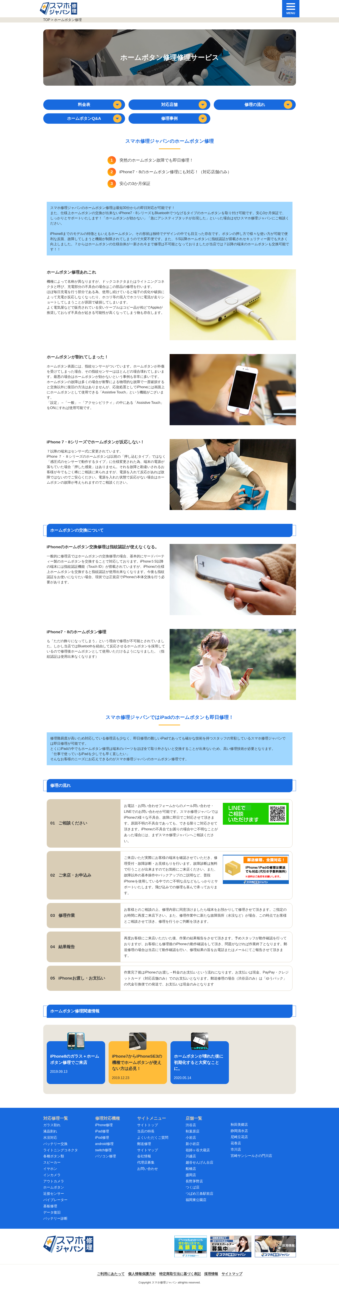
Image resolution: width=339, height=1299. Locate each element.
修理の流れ (269, 106)
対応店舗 (184, 106)
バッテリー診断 (55, 1225)
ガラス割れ (52, 1132)
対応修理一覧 (55, 1125)
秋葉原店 (192, 1138)
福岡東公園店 (196, 1207)
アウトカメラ (53, 1188)
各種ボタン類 (53, 1163)
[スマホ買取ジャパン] (190, 1253)
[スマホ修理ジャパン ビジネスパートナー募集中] (230, 1253)
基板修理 (50, 1213)
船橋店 (191, 1175)
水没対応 (50, 1144)
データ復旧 (52, 1219)
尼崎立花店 (239, 1144)
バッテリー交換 (55, 1151)
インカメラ (52, 1182)
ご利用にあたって (111, 1281)
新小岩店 (192, 1151)
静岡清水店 (239, 1138)
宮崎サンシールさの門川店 (251, 1162)
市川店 (236, 1156)
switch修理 (103, 1157)
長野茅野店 (194, 1188)
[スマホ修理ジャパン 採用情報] (275, 1253)
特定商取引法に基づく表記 (180, 1281)
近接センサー (53, 1200)
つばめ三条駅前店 (199, 1200)
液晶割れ (50, 1138)
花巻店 (236, 1150)
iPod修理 (102, 1144)
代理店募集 (145, 1169)
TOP (46, 20)
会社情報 (144, 1163)
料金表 (100, 106)
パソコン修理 (105, 1163)
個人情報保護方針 (142, 1281)
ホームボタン (53, 1194)
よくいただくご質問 (152, 1144)
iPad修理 (102, 1138)
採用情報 (211, 1281)
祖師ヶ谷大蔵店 (198, 1157)
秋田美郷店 (239, 1131)
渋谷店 (191, 1132)
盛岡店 (191, 1182)
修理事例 (184, 123)
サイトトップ (147, 1132)
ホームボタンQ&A (96, 123)
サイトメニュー (151, 1125)
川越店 (191, 1163)
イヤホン (50, 1175)
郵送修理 (144, 1151)
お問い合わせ (147, 1175)
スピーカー (52, 1169)
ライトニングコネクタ (60, 1157)
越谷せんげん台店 (199, 1169)
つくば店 (192, 1194)
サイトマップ (147, 1157)
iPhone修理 (104, 1132)
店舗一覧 (194, 1125)
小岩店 (191, 1144)
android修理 (104, 1151)
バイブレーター (55, 1207)
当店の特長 (145, 1138)
